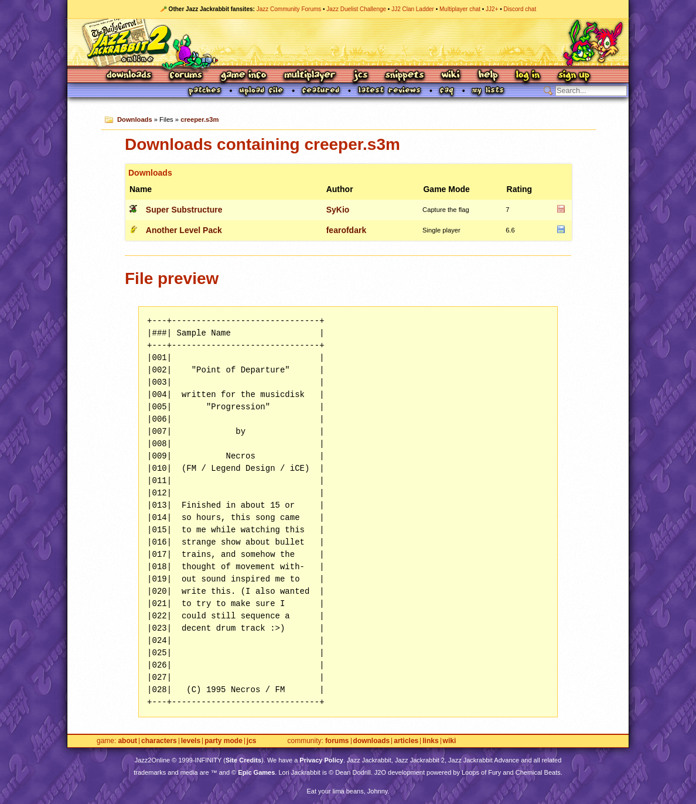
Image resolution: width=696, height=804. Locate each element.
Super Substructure (184, 209)
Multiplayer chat (459, 9)
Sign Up (574, 76)
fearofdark (346, 230)
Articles (406, 741)
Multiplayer (309, 76)
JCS (360, 76)
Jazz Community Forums (289, 9)
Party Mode (223, 741)
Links (430, 741)
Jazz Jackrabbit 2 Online (348, 42)
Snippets (404, 76)
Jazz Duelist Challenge (356, 9)
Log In (527, 76)
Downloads (129, 76)
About (127, 741)
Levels (190, 741)
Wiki (451, 76)
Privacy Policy (321, 760)
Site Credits (243, 760)
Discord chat (520, 9)
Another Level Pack (184, 230)
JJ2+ (492, 9)
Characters (159, 741)
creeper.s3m (199, 119)
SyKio (338, 209)
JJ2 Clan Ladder (412, 9)
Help (488, 76)
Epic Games (256, 772)
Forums (186, 76)
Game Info (243, 76)
